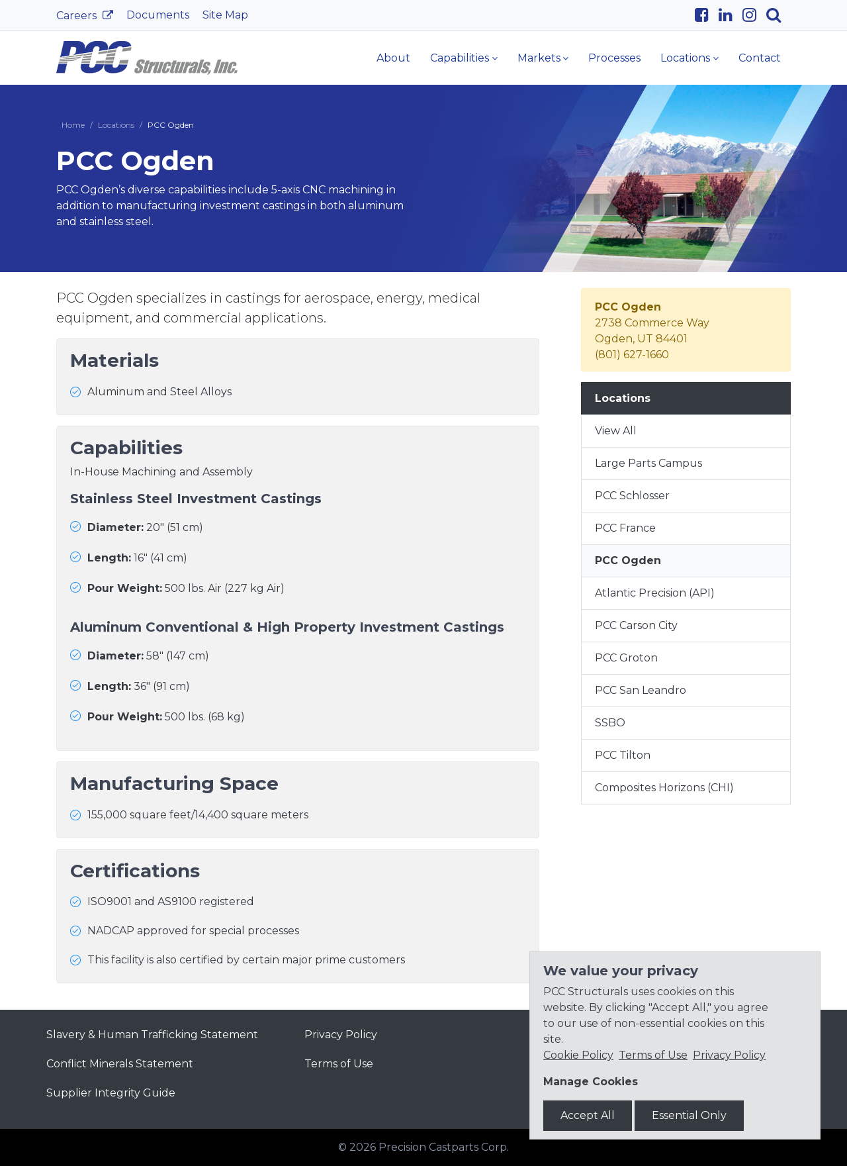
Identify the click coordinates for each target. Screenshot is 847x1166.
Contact (759, 58)
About (393, 58)
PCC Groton (626, 658)
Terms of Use (338, 1063)
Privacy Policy (340, 1034)
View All (616, 430)
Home (73, 125)
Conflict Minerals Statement (119, 1063)
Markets (538, 58)
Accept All (587, 1115)
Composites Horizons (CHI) (664, 787)
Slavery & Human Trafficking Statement (152, 1034)
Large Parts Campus (648, 463)
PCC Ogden (628, 560)
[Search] (778, 15)
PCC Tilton (622, 755)
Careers (77, 15)
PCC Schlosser (632, 495)
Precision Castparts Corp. (444, 1147)
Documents (157, 15)
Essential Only (689, 1115)
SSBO (610, 722)
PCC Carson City (636, 625)
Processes (614, 58)
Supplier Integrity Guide (110, 1093)
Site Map (225, 15)
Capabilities (459, 58)
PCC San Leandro (640, 690)
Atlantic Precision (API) (655, 593)
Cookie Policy (578, 1055)
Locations (685, 58)
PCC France (625, 528)
